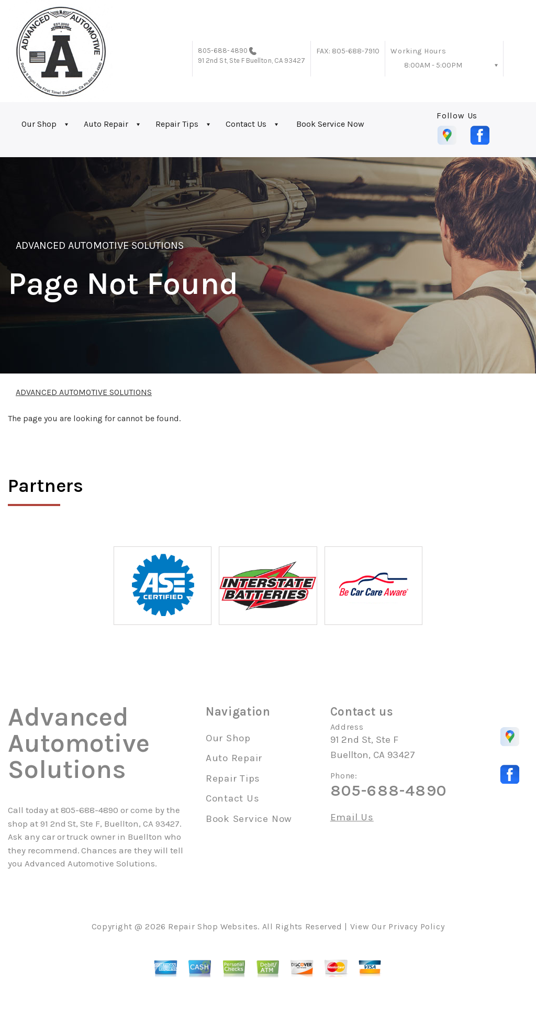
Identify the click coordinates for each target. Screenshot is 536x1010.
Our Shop (39, 124)
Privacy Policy (416, 926)
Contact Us (246, 124)
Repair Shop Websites (213, 926)
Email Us (352, 817)
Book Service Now (330, 124)
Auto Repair (106, 124)
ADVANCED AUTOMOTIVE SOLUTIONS (100, 245)
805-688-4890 (223, 50)
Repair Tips (176, 124)
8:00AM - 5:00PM (433, 65)
